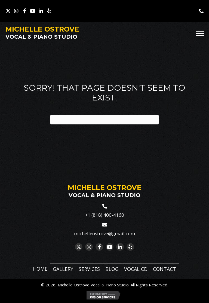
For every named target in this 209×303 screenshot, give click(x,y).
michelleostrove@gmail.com (104, 233)
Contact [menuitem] (164, 269)
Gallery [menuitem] (63, 269)
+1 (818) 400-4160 (104, 215)
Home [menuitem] (40, 268)
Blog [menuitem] (112, 269)
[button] (8, 11)
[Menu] (200, 33)
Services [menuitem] (89, 269)
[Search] (104, 119)
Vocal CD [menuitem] (135, 269)
